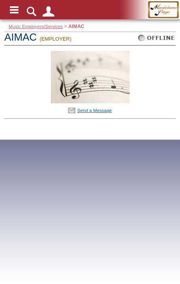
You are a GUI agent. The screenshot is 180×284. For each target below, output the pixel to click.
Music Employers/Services (36, 26)
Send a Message (94, 110)
